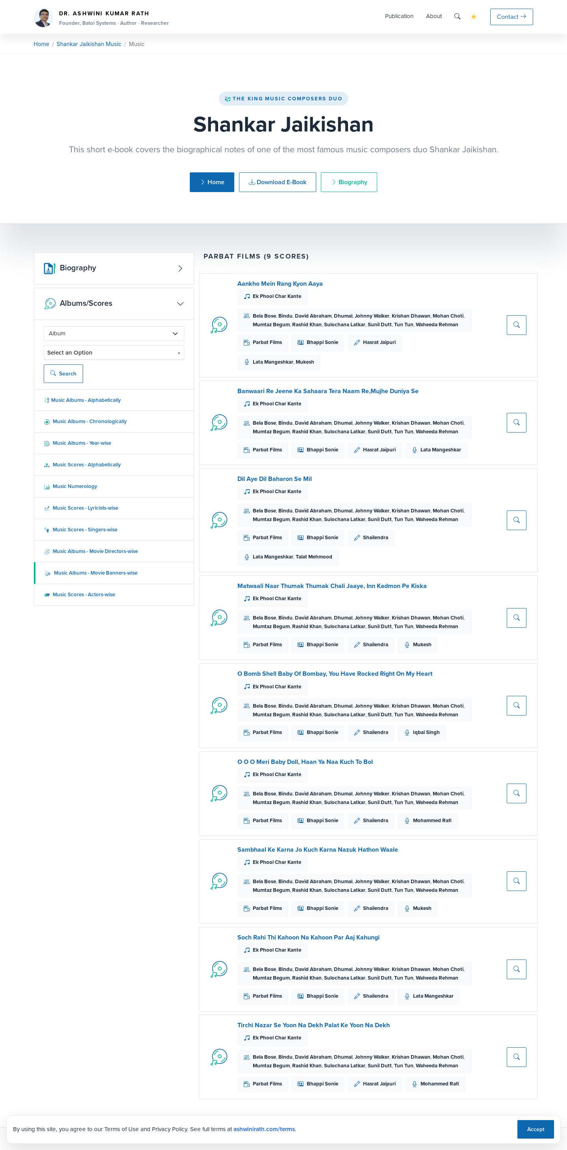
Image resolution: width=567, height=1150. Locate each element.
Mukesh (305, 362)
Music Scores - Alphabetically (82, 464)
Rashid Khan (307, 324)
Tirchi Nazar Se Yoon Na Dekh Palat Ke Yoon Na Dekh (313, 1025)
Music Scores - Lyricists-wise (81, 508)
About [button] (434, 16)
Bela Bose (264, 316)
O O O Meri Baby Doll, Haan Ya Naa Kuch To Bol (305, 761)
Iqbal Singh (426, 732)
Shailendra (375, 537)
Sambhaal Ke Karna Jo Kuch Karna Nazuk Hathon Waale (317, 849)
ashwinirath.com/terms (264, 1129)
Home (41, 44)
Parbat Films (267, 342)
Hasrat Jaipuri (379, 342)
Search (63, 374)
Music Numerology (70, 486)
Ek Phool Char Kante (277, 296)
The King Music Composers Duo (283, 98)
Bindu (285, 316)
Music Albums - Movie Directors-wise (91, 551)
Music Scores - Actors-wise (79, 594)
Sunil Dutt (380, 324)
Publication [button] (399, 16)
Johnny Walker (372, 316)
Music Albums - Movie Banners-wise (91, 573)
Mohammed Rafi (432, 820)
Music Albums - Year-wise (77, 443)
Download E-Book (277, 182)
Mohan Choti (448, 316)
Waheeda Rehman (437, 324)
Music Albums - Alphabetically (82, 400)
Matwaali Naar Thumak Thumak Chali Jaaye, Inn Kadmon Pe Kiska (332, 585)
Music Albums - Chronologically (85, 421)
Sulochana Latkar (344, 324)
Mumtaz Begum (271, 324)
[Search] (457, 17)
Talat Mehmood (314, 556)
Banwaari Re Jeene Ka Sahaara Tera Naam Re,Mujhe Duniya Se (328, 391)
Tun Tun (403, 324)
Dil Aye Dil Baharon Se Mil (274, 478)
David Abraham (313, 316)
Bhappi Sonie (322, 342)
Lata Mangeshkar (273, 362)
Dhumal (343, 316)
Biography (349, 182)
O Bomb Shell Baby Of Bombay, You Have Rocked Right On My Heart (334, 673)
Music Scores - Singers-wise (80, 529)
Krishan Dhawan (411, 316)
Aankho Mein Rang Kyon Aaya (280, 283)
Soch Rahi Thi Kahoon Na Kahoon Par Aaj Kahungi (308, 937)
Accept (535, 1129)
